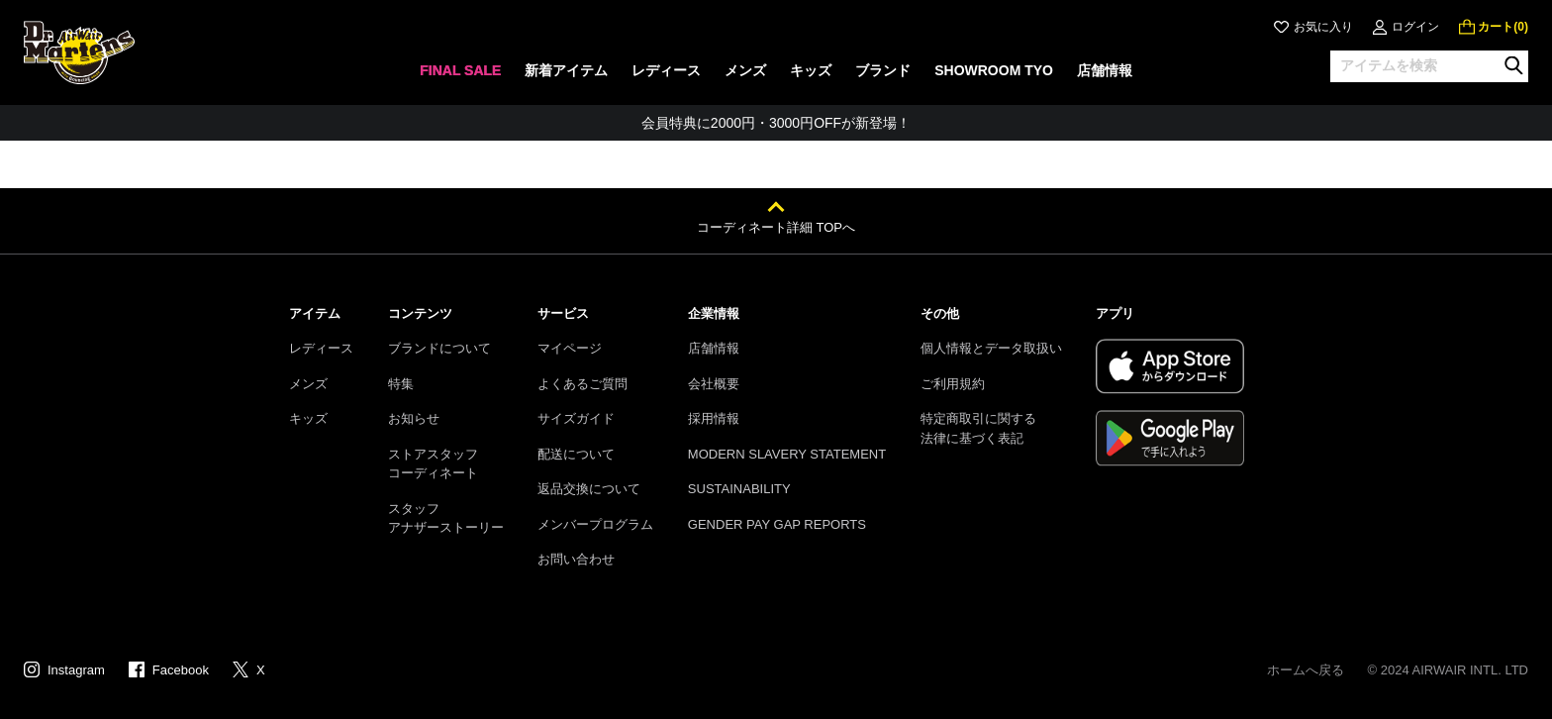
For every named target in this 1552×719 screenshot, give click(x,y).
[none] (460, 77)
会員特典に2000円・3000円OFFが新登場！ (776, 123)
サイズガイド (576, 418)
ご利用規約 (953, 383)
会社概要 (713, 383)
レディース (321, 348)
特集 (401, 383)
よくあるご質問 (582, 383)
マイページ (569, 348)
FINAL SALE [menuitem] (460, 70)
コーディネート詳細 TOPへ (776, 227)
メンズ (308, 383)
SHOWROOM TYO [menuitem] (993, 70)
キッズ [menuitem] (810, 70)
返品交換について (588, 488)
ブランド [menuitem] (883, 70)
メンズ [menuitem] (745, 70)
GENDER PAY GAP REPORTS (777, 524)
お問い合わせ (576, 559)
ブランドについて (439, 348)
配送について (576, 454)
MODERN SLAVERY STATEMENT (787, 454)
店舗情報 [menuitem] (1104, 70)
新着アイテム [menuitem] (566, 70)
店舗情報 (713, 348)
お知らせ (413, 418)
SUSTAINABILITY (739, 488)
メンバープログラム (595, 524)
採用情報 (713, 418)
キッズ (308, 418)
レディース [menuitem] (666, 70)
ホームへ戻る (1305, 670)
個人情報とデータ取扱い (991, 348)
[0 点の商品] (1493, 27)
